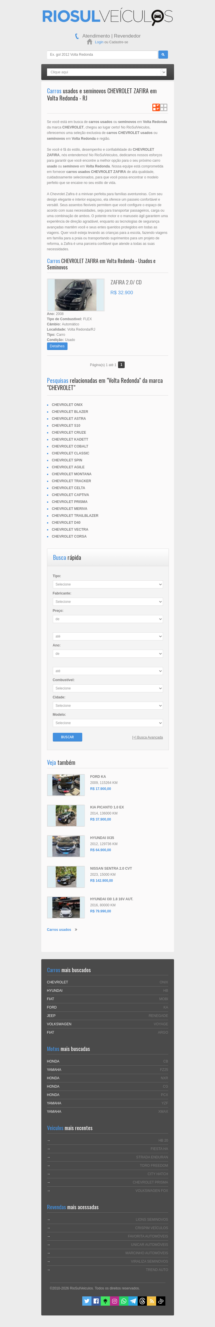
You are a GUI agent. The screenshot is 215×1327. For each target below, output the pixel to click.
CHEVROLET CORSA (69, 536)
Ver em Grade (163, 107)
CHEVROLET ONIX (67, 405)
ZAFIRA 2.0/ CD (126, 282)
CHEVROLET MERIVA (69, 509)
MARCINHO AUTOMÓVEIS (147, 1253)
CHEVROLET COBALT (70, 446)
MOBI (163, 999)
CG (165, 1086)
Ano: (57, 645)
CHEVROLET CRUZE (69, 432)
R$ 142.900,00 (101, 881)
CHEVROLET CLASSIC (70, 453)
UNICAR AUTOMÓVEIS (149, 1245)
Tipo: (57, 576)
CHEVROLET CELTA (68, 488)
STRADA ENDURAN (152, 1157)
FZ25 (164, 1070)
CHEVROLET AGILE (68, 467)
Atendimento (96, 36)
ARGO (163, 1032)
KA (165, 1007)
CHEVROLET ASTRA (69, 419)
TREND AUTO (157, 1270)
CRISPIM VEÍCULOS (151, 1228)
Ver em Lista (156, 107)
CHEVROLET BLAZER (70, 412)
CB (165, 1061)
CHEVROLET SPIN (67, 460)
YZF (165, 1103)
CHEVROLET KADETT (70, 439)
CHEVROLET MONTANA (72, 474)
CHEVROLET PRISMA (70, 502)
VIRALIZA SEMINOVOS (149, 1261)
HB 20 (163, 1140)
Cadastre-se (118, 42)
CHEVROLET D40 (66, 523)
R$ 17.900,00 (100, 789)
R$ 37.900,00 (100, 819)
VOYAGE (161, 1024)
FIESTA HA (159, 1149)
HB (165, 991)
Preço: (58, 611)
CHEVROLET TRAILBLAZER (75, 516)
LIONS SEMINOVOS (152, 1220)
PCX (164, 1095)
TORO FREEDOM (154, 1166)
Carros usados (59, 930)
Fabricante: (62, 593)
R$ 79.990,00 (100, 911)
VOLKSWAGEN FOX (152, 1191)
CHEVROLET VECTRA (70, 530)
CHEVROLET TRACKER (71, 481)
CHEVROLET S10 (66, 426)
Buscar (67, 737)
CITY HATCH (158, 1174)
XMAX (163, 1112)
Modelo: (59, 715)
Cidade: (59, 697)
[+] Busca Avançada (147, 737)
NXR (164, 1078)
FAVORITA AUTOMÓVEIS (148, 1236)
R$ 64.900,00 (100, 850)
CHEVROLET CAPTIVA (70, 495)
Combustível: (64, 680)
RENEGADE (158, 1016)
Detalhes (57, 346)
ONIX (164, 982)
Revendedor (127, 36)
